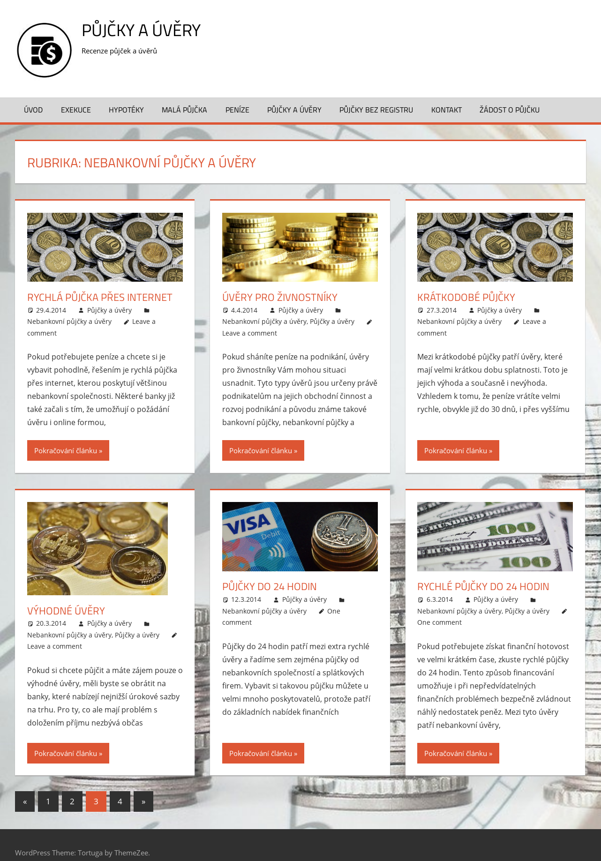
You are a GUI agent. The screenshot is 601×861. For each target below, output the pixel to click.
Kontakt (446, 109)
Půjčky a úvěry (141, 30)
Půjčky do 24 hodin (269, 586)
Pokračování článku (65, 450)
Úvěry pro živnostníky (280, 297)
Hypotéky (126, 109)
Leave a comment (249, 333)
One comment (439, 622)
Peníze (237, 109)
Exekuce (76, 109)
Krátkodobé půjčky (466, 297)
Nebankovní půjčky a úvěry (69, 321)
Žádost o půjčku (510, 109)
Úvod (33, 109)
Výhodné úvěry (66, 611)
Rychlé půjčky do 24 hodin (483, 586)
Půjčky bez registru (376, 109)
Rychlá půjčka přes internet (100, 297)
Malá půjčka (184, 109)
